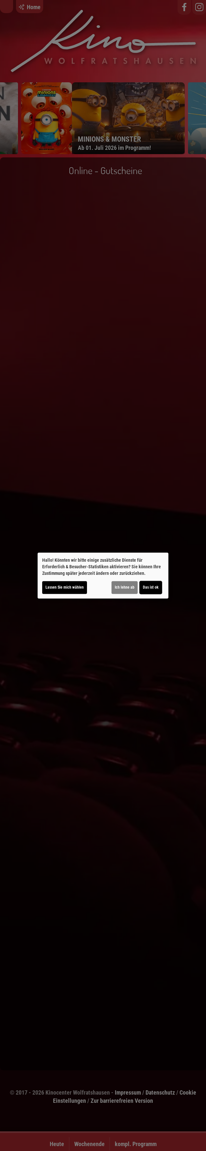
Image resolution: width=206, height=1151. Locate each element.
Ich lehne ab (124, 587)
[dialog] (103, 575)
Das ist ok (151, 587)
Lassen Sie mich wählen (64, 587)
